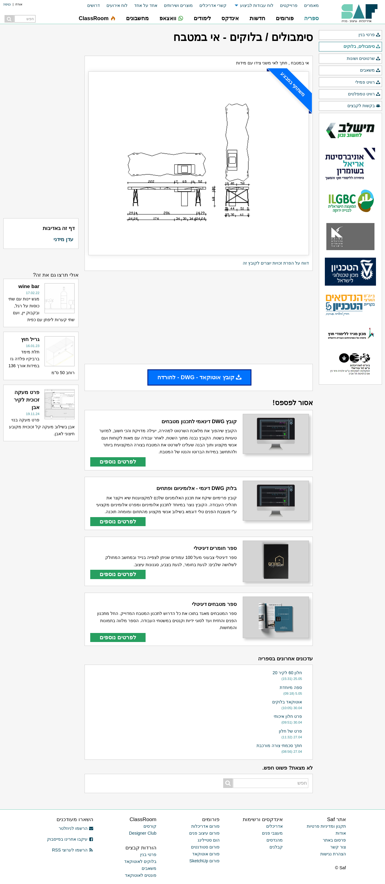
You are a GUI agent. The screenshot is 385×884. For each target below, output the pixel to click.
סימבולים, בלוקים (361, 46)
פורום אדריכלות (205, 826)
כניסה (7, 4)
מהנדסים (274, 840)
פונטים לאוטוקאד (140, 875)
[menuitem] (308, 5)
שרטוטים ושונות (363, 58)
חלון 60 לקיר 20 (287, 672)
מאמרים (311, 5)
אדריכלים (274, 826)
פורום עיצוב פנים (204, 833)
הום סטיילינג (209, 840)
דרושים (93, 5)
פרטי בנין (369, 35)
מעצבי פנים (272, 833)
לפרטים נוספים (118, 461)
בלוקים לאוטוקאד (140, 861)
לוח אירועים (117, 5)
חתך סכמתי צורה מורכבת (279, 745)
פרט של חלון (290, 731)
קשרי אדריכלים (212, 5)
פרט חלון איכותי (288, 716)
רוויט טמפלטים (364, 94)
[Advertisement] (199, 317)
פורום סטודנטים (205, 847)
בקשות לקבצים (363, 106)
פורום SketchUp (204, 860)
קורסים (149, 826)
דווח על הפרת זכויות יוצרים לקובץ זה (276, 263)
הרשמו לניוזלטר (76, 828)
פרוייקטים (288, 5)
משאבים (370, 70)
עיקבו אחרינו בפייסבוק (70, 839)
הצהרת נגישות (333, 853)
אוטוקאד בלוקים (287, 701)
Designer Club (142, 833)
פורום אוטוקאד (206, 853)
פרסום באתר (334, 840)
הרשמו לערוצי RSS (72, 850)
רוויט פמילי (367, 82)
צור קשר (338, 847)
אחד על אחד (145, 5)
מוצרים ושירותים (178, 5)
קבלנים (276, 847)
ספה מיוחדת (291, 687)
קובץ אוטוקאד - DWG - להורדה (199, 377)
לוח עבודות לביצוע (256, 5)
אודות (341, 833)
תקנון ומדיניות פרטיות (326, 826)
